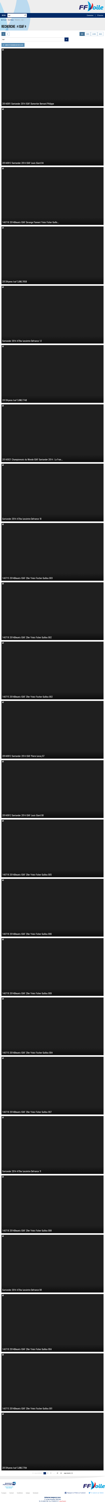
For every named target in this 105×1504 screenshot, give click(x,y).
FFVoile (91, 6)
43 (57, 1473)
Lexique (28, 1493)
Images (100, 34)
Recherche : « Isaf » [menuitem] (19, 20)
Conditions (20, 1493)
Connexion (90, 15)
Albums (94, 34)
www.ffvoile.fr (62, 1501)
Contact (11, 1493)
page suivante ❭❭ (68, 1473)
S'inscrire (100, 15)
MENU (4, 15)
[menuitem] (4, 20)
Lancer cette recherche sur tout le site (13, 45)
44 (61, 1473)
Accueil (3, 20)
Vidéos (87, 34)
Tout (82, 34)
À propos (3, 1493)
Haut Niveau (11, 20)
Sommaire (35, 1493)
